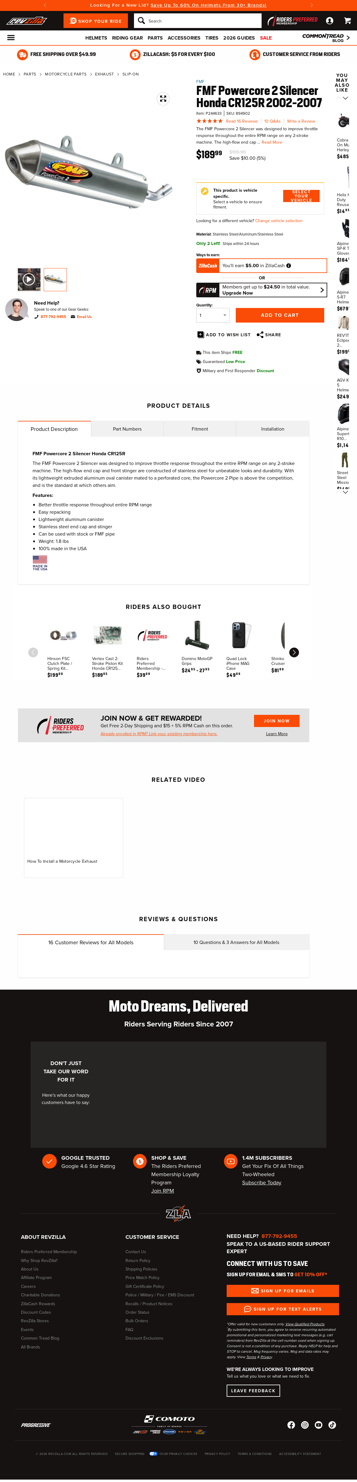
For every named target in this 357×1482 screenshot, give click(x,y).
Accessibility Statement (300, 1454)
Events (27, 1329)
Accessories (184, 37)
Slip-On (130, 74)
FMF (200, 82)
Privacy (266, 1357)
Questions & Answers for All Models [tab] (236, 942)
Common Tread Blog (40, 1338)
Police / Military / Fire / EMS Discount (159, 1295)
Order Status (137, 1312)
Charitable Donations (40, 1295)
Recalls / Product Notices (149, 1304)
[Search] (197, 20)
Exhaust (104, 74)
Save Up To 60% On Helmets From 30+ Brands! (209, 5)
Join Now (277, 721)
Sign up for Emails (287, 1291)
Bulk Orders (136, 1321)
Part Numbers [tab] (127, 428)
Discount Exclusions (144, 1338)
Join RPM (162, 1191)
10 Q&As (272, 121)
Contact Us (135, 1252)
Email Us (84, 317)
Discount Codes (36, 1312)
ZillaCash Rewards (38, 1304)
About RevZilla (43, 1237)
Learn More (277, 734)
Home (9, 74)
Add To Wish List (228, 335)
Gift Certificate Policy (144, 1286)
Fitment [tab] (200, 428)
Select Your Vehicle (301, 196)
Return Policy (137, 1260)
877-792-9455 (53, 317)
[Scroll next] (345, 98)
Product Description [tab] (54, 429)
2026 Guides (239, 37)
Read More (272, 142)
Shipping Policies (141, 1269)
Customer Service (152, 1237)
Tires (211, 37)
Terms (251, 1357)
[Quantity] (213, 315)
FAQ (129, 1329)
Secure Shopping (130, 1454)
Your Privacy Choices (178, 1454)
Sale (266, 37)
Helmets (96, 37)
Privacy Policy (217, 1454)
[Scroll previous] (338, 98)
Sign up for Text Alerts (288, 1309)
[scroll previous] (33, 652)
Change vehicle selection (279, 221)
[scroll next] (294, 652)
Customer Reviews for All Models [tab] (90, 942)
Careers (28, 1286)
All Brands (30, 1347)
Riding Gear (127, 37)
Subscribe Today (261, 1183)
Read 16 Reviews (242, 121)
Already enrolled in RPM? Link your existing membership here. (159, 734)
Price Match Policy (142, 1277)
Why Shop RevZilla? (39, 1260)
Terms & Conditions (255, 1454)
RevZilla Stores (35, 1321)
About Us (30, 1269)
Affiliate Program (36, 1277)
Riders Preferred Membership (49, 1252)
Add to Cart (280, 315)
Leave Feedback (253, 1391)
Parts (155, 37)
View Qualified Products (304, 1324)
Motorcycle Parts (66, 74)
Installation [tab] (272, 428)
